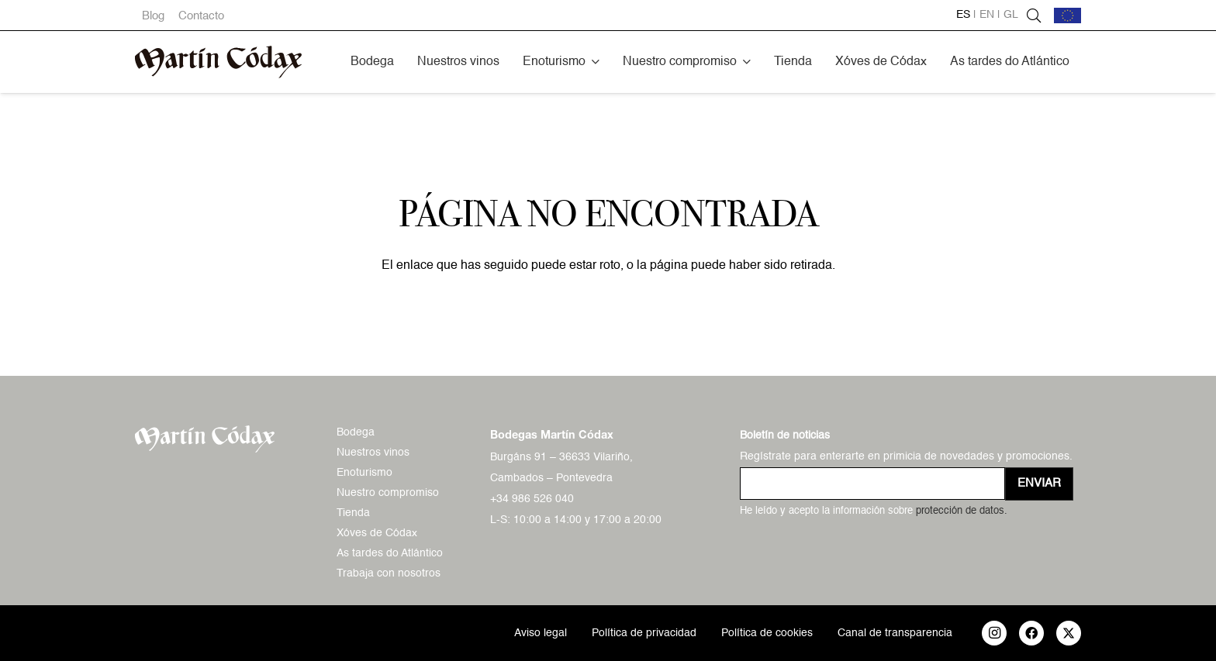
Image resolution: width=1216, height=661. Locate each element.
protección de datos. (961, 511)
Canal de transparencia (895, 633)
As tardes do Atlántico (390, 553)
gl (1011, 14)
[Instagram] (994, 633)
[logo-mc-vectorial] (218, 62)
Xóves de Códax (377, 533)
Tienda (353, 513)
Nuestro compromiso (388, 492)
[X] (1068, 633)
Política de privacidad (644, 633)
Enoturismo (364, 472)
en (986, 14)
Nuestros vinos (373, 452)
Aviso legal (540, 633)
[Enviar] (1039, 484)
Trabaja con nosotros (388, 573)
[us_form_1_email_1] (872, 483)
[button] (595, 61)
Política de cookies (767, 633)
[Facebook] (1031, 633)
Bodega (356, 432)
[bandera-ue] (1067, 15)
